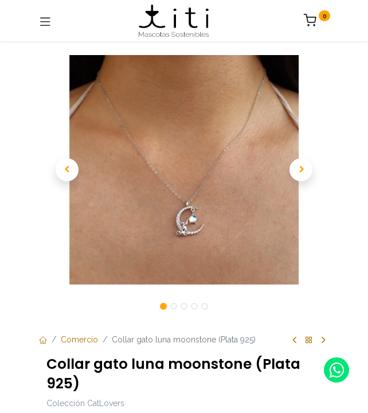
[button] (67, 169)
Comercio (79, 339)
